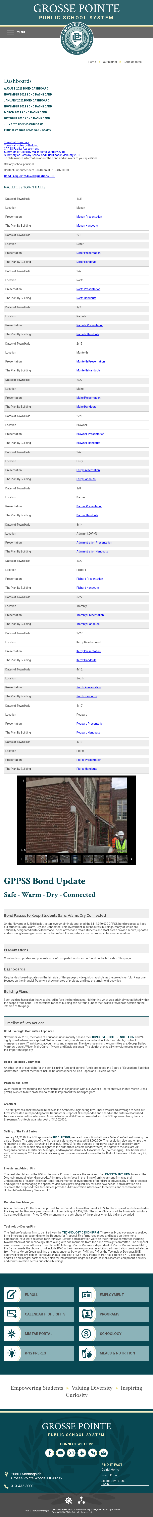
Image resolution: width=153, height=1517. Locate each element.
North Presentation (88, 289)
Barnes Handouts (87, 515)
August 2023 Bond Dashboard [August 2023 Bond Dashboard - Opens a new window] (26, 88)
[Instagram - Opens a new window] (71, 1453)
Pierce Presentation (88, 759)
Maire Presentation (88, 397)
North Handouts (86, 298)
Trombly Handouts (88, 624)
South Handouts (86, 696)
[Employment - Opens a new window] (114, 1294)
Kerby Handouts (86, 660)
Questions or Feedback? (62, 1509)
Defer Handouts (86, 261)
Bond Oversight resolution (113, 1037)
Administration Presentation (94, 542)
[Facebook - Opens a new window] (49, 1453)
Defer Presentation (88, 252)
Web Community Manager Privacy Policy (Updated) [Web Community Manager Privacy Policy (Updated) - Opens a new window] (98, 1509)
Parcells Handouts (87, 334)
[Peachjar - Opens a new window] (81, 1453)
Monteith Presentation (90, 361)
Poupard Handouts (88, 732)
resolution (61, 1137)
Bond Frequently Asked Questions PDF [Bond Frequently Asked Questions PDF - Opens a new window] (29, 176)
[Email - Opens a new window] (103, 1453)
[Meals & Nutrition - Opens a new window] (114, 1353)
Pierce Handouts (86, 768)
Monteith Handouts (88, 370)
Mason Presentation (89, 216)
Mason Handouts (87, 225)
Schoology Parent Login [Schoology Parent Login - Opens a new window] (113, 1482)
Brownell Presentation (90, 434)
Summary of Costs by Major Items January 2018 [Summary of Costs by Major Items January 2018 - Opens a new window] (34, 151)
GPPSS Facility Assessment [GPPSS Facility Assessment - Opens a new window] (21, 148)
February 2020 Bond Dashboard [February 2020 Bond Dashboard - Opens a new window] (27, 130)
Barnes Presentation (89, 506)
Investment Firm (117, 1174)
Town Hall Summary (16, 142)
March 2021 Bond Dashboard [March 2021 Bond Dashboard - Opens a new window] (25, 112)
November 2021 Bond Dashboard (28, 106)
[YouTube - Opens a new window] (60, 1453)
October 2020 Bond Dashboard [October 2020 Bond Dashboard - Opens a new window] (27, 118)
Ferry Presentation (88, 470)
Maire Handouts (86, 406)
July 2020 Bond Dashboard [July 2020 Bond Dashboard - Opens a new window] (23, 124)
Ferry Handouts (86, 479)
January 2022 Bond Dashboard (26, 100)
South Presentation (88, 687)
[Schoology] (114, 1333)
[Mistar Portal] (39, 1333)
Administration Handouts (92, 551)
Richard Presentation (89, 578)
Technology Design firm (80, 1232)
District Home (110, 1469)
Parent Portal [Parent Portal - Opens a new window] (109, 1475)
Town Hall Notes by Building (21, 145)
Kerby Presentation (88, 651)
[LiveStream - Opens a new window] (92, 1453)
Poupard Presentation (90, 723)
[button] (16, 32)
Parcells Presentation (89, 325)
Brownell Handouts (88, 442)
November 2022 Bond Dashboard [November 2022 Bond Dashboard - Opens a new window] (28, 94)
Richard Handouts (87, 587)
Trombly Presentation (90, 615)
